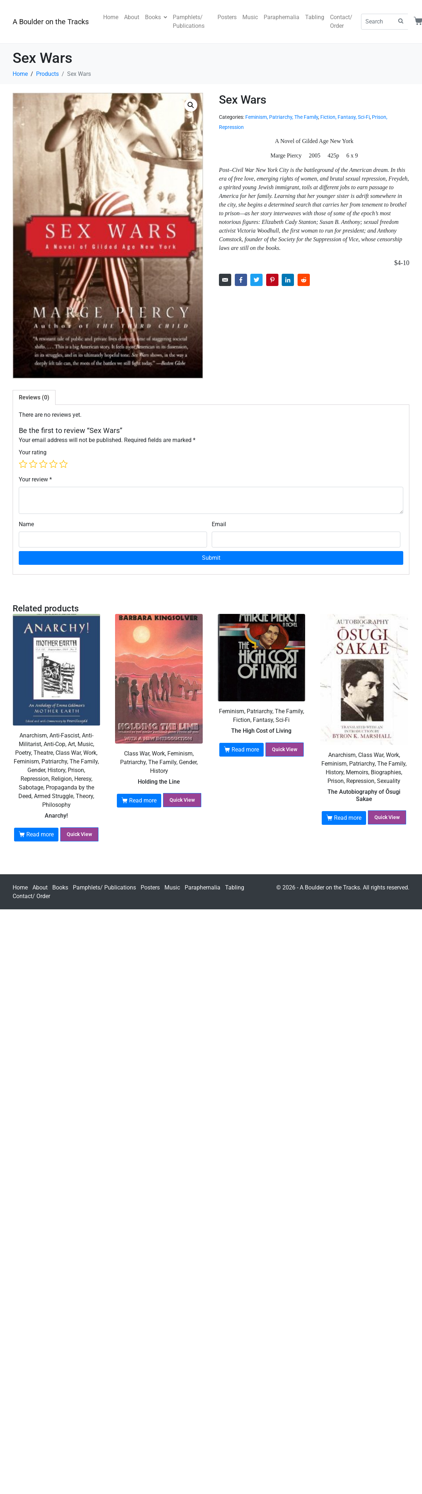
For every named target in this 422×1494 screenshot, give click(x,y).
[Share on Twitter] (256, 280)
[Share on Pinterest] (272, 280)
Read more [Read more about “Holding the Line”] (143, 800)
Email (219, 524)
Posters (227, 17)
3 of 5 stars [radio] (43, 464)
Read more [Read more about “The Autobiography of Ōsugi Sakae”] (347, 817)
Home (110, 17)
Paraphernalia (281, 17)
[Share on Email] (225, 280)
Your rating (33, 452)
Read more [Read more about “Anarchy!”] (40, 834)
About (131, 17)
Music (250, 17)
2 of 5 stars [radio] (33, 464)
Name (26, 524)
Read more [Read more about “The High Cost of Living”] (245, 749)
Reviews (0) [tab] (34, 397)
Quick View (79, 834)
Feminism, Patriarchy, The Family (281, 117)
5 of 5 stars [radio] (63, 464)
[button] (190, 105)
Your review (35, 479)
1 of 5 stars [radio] (23, 464)
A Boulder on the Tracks (51, 21)
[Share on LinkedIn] (288, 280)
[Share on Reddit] (304, 280)
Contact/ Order (341, 21)
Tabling (314, 17)
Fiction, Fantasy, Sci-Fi (345, 117)
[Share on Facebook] (241, 280)
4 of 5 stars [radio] (53, 464)
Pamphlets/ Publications (189, 21)
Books (156, 17)
